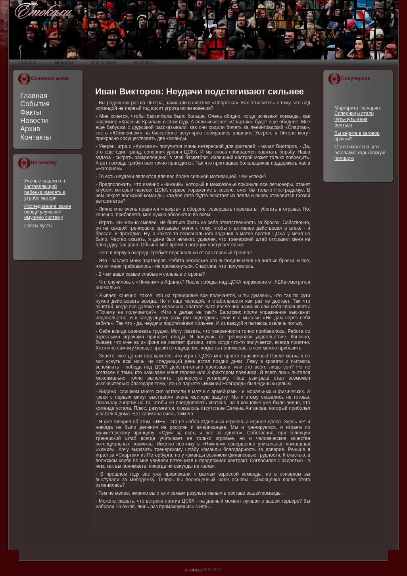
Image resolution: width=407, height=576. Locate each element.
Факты (30, 112)
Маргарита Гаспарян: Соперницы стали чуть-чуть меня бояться (357, 116)
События (35, 104)
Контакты (35, 137)
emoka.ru (193, 570)
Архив (30, 129)
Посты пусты (38, 225)
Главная (34, 96)
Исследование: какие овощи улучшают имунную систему (47, 212)
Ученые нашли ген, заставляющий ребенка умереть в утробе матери (45, 189)
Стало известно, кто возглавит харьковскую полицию (359, 152)
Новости (34, 121)
